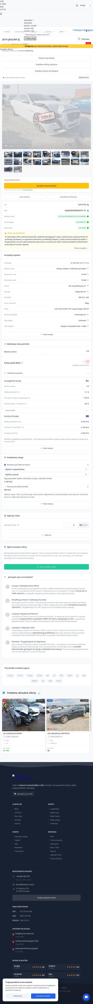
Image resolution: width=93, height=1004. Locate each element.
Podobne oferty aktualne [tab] (46, 64)
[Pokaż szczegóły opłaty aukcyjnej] (18, 392)
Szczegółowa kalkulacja (68, 197)
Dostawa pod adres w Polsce (18, 465)
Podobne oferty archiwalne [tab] (46, 71)
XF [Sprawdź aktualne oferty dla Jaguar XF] (54, 675)
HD (27, 146)
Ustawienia (17, 996)
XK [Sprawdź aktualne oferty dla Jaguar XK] (43, 681)
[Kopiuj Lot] (88, 205)
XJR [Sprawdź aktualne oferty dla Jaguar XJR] (84, 675)
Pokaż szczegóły (81, 248)
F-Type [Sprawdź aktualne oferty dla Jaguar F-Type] (29, 675)
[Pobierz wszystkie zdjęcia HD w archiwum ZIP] (6, 86)
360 (19, 146)
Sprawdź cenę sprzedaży (46, 186)
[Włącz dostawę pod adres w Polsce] (5, 465)
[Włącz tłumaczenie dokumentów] (5, 487)
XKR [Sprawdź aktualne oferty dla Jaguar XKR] (50, 681)
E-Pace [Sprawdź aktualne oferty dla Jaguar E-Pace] (10, 675)
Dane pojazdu (25, 197)
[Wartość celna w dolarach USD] (71, 525)
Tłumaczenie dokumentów (17, 487)
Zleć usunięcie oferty (46, 567)
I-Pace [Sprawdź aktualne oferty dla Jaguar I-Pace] (39, 675)
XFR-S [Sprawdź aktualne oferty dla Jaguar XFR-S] (70, 675)
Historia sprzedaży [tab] (47, 58)
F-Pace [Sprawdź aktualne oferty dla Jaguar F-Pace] (20, 675)
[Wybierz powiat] (46, 474)
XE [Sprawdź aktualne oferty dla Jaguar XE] (48, 675)
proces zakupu (27, 190)
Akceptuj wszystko (43, 996)
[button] (8, 154)
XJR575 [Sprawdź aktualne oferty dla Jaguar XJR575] (34, 681)
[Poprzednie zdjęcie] (6, 117)
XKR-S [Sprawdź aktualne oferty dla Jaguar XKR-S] (59, 681)
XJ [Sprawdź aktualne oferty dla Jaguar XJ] (77, 675)
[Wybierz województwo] (46, 469)
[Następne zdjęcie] (87, 117)
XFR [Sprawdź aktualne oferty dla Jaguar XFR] (61, 675)
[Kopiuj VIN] (88, 211)
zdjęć (9, 146)
